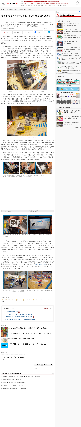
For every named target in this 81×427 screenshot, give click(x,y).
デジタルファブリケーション (40, 300)
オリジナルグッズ (28, 300)
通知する (19, 32)
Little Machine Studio (40, 264)
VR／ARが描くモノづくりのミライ (64, 99)
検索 (79, 12)
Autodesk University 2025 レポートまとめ (12, 379)
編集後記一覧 (78, 127)
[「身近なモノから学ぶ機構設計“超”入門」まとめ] (19, 316)
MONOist (2, 9)
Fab (14, 300)
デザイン (9, 300)
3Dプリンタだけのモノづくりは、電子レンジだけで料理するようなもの (29, 333)
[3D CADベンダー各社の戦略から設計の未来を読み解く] (21, 319)
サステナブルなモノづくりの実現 (63, 85)
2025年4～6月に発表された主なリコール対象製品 (14, 388)
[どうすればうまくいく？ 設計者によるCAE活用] (19, 314)
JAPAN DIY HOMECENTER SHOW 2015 (13, 355)
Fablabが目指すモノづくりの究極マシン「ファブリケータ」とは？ (28, 344)
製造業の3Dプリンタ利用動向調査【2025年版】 (14, 382)
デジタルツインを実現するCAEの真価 (64, 92)
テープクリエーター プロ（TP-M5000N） (13, 357)
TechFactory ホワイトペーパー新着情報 (11, 373)
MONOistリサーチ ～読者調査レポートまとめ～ (67, 79)
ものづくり (19, 300)
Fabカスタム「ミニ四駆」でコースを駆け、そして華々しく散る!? (27, 328)
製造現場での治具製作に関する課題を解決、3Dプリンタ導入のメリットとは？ (21, 376)
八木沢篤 (46, 28)
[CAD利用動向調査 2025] (12, 311)
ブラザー (4, 359)
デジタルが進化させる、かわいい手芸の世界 (21, 338)
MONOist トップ (48, 364)
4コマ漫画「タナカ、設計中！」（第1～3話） (13, 385)
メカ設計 (7, 9)
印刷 (4, 300)
